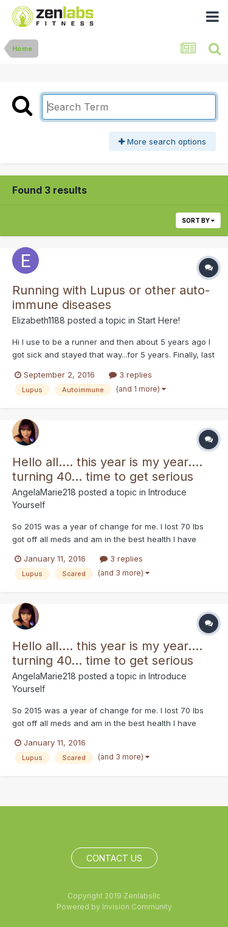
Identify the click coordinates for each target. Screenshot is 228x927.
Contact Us (114, 858)
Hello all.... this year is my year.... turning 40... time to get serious (107, 469)
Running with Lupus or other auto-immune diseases (111, 297)
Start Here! (158, 320)
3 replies (130, 374)
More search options (162, 141)
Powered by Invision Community (114, 906)
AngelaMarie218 (44, 492)
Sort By (198, 220)
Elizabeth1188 (38, 320)
